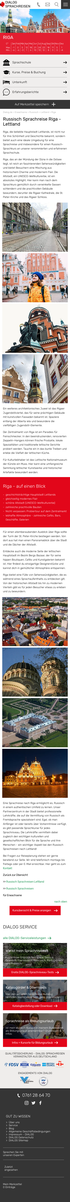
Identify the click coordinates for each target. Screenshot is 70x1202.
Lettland (45, 112)
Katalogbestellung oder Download (32, 1006)
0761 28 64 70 (36, 1095)
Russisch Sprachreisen (20, 888)
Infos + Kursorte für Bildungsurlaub (32, 1042)
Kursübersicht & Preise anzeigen (35, 910)
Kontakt (7, 868)
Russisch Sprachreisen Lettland (25, 881)
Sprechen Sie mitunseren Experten (13, 1154)
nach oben (60, 901)
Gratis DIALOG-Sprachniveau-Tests (32, 972)
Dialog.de (8, 112)
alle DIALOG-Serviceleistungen (24, 938)
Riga (8, 37)
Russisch (33, 112)
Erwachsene (21, 112)
